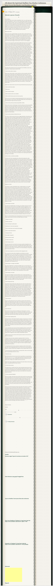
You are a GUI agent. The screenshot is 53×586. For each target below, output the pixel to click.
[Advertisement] (13, 575)
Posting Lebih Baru (8, 452)
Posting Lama (17, 452)
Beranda (13, 452)
